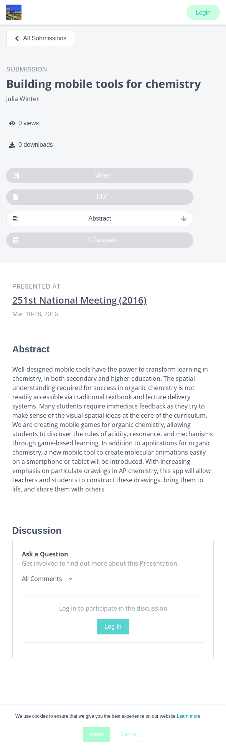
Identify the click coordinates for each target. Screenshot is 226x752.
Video (62, 175)
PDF (61, 197)
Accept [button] (96, 734)
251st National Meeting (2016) (79, 300)
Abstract (100, 218)
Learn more (188, 716)
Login (203, 12)
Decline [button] (129, 734)
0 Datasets (65, 240)
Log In (112, 626)
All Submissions (40, 38)
